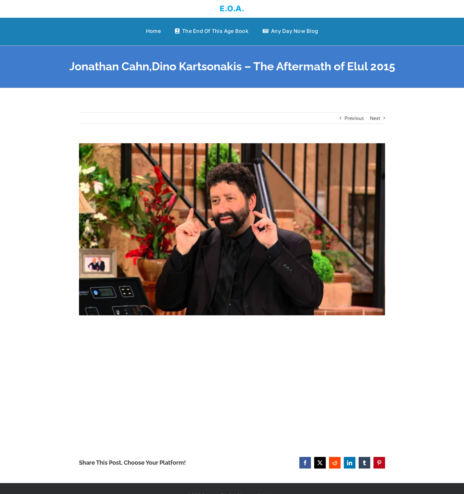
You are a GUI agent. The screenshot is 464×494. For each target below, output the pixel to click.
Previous (354, 118)
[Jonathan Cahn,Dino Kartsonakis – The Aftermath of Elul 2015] (232, 229)
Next (375, 118)
